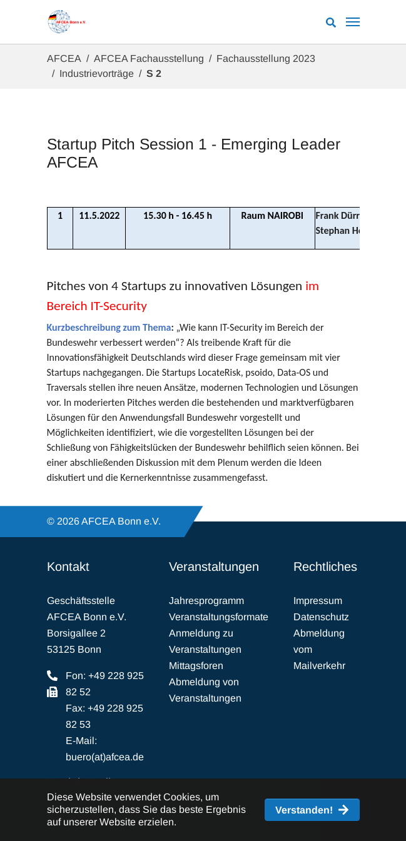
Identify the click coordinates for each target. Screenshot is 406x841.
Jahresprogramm (206, 600)
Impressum (317, 600)
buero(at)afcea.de (105, 757)
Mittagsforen (196, 665)
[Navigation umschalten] (353, 22)
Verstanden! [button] (304, 810)
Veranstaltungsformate (218, 617)
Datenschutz (321, 617)
